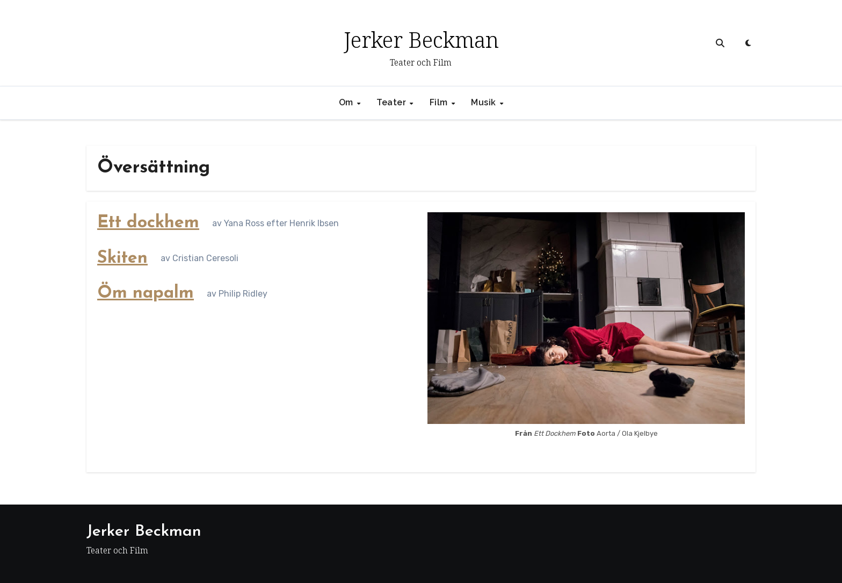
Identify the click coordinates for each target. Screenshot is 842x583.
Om (347, 102)
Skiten (122, 258)
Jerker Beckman (421, 39)
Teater (392, 102)
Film (440, 102)
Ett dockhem (148, 223)
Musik (484, 102)
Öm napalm (145, 293)
